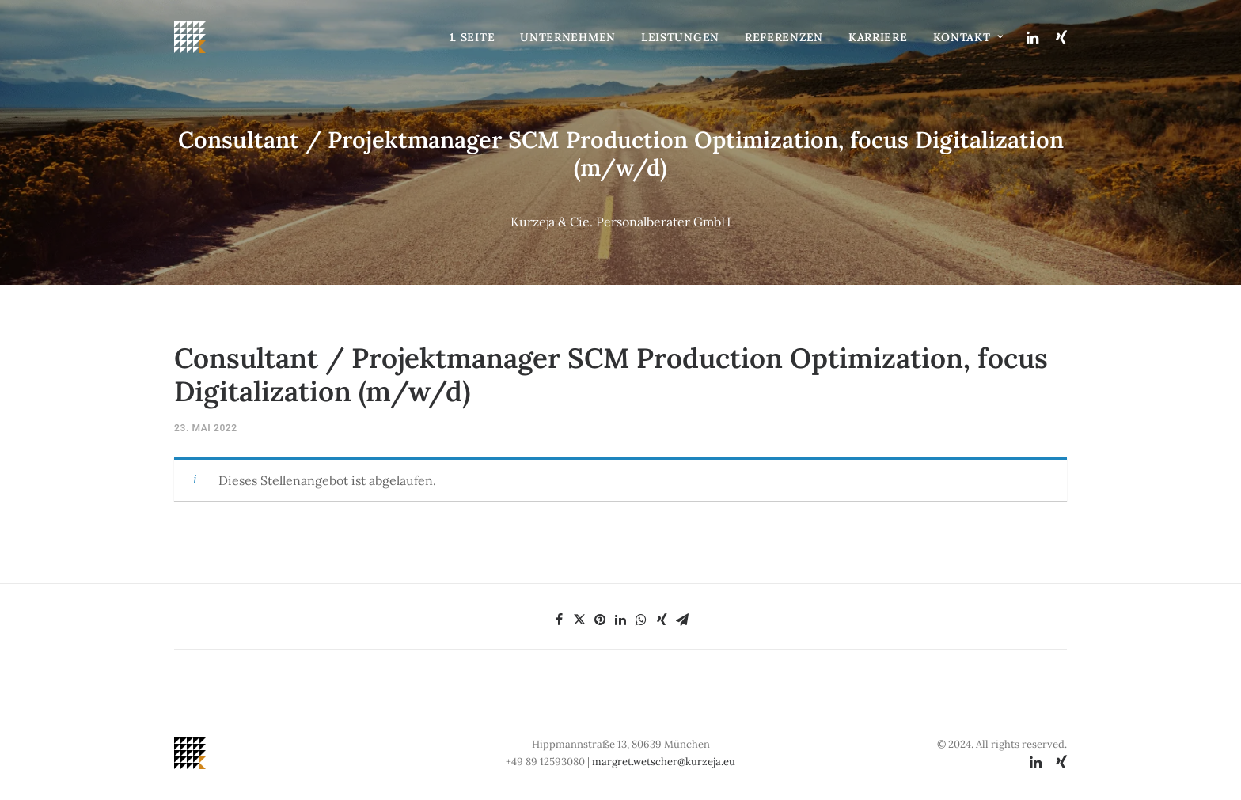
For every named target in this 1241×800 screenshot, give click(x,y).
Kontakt (968, 37)
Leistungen (680, 37)
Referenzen (784, 37)
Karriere (878, 37)
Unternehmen (568, 37)
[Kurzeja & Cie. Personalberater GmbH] (190, 37)
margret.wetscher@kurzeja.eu (663, 761)
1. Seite (472, 37)
